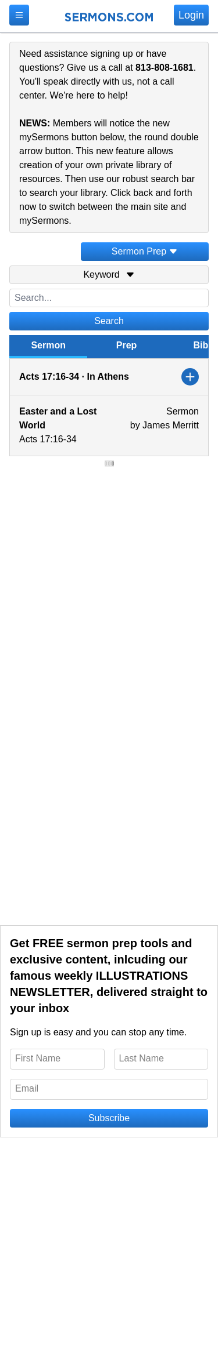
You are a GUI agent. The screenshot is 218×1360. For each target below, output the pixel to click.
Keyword (108, 274)
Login (191, 15)
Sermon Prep (145, 251)
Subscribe (109, 1118)
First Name (37, 1058)
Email (26, 1088)
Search (109, 321)
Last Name (141, 1058)
